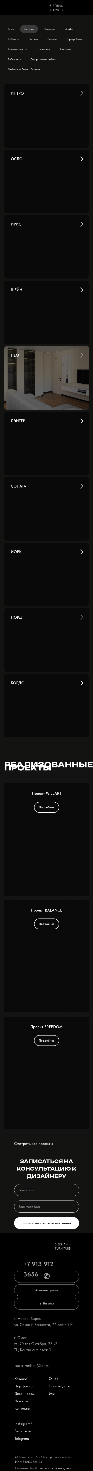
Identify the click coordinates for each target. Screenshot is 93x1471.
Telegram (20, 1438)
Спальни (52, 39)
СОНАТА (18, 486)
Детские (33, 39)
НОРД (16, 617)
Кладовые (65, 49)
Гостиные (29, 28)
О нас (52, 1378)
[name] (45, 1190)
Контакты (20, 1408)
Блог (51, 1393)
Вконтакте (21, 1431)
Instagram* (22, 1423)
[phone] (45, 1207)
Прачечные (43, 49)
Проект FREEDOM (46, 1026)
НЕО (15, 355)
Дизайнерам (23, 1393)
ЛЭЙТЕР (18, 421)
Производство (58, 1386)
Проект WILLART (46, 793)
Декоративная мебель (43, 59)
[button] (45, 1290)
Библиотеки (14, 59)
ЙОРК (16, 551)
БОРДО (17, 683)
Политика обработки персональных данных (42, 1468)
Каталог (19, 1379)
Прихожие (49, 28)
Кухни (11, 28)
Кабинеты (13, 39)
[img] (29, 7)
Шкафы (69, 28)
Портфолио (22, 1386)
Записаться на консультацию (45, 1223)
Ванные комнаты (17, 49)
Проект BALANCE (46, 910)
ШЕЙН (16, 289)
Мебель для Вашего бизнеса (24, 69)
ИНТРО (17, 93)
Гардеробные (74, 39)
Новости (20, 1401)
